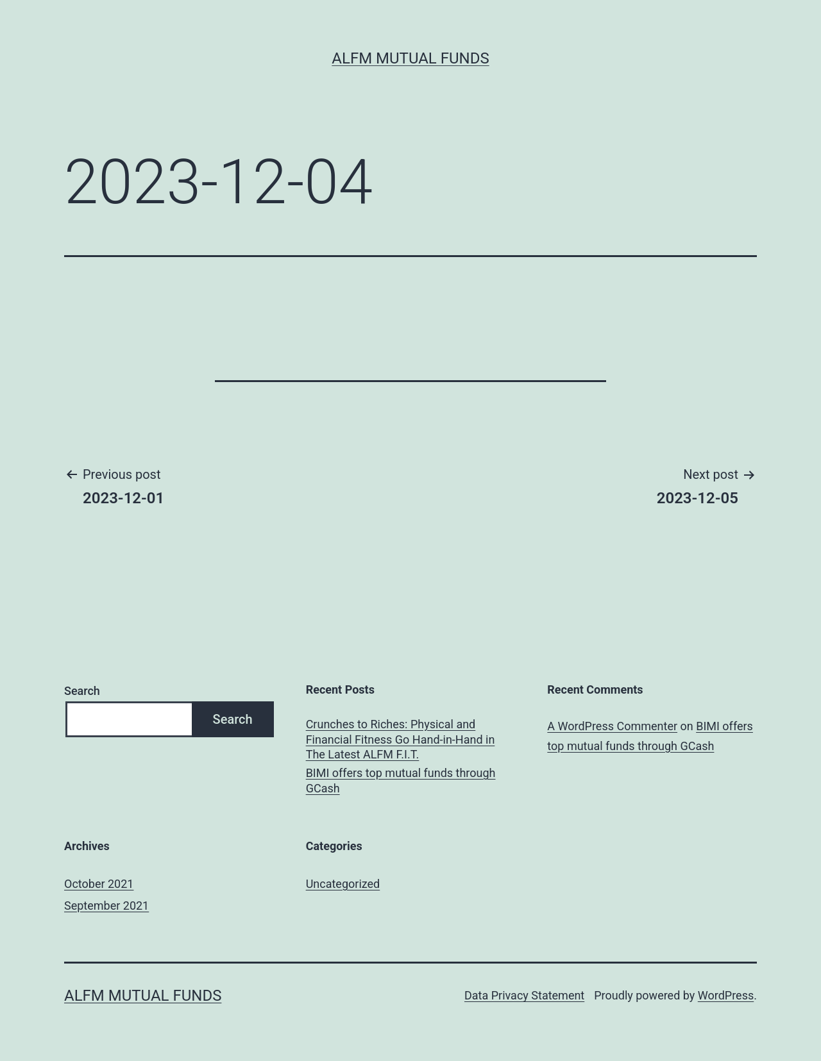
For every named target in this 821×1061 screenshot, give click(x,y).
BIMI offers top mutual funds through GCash (401, 780)
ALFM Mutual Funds (410, 58)
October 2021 (98, 883)
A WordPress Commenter (612, 726)
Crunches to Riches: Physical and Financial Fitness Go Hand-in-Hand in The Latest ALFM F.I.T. (400, 739)
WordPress (726, 995)
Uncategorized (343, 883)
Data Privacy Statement (524, 995)
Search (82, 691)
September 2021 (106, 905)
